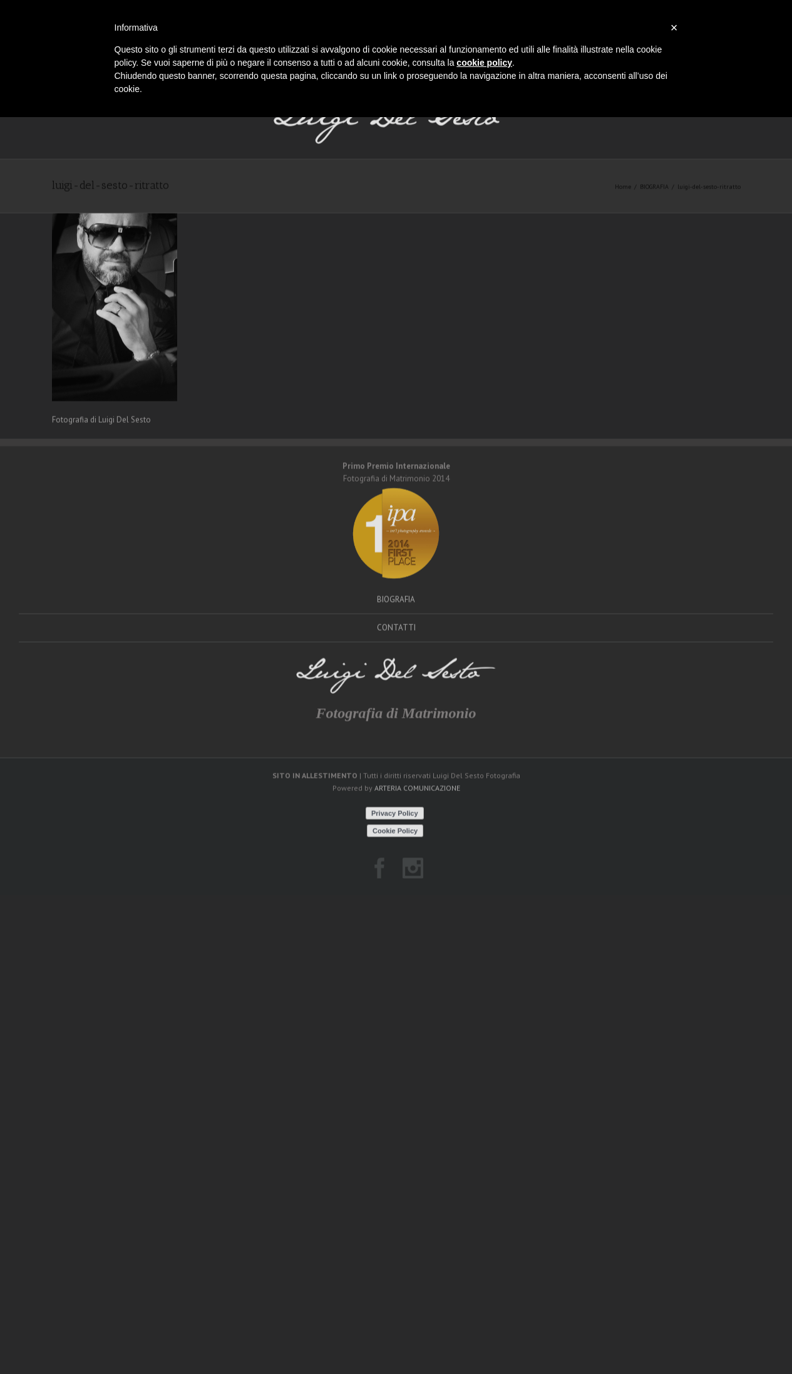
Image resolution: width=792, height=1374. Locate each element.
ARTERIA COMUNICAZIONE (417, 817)
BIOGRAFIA (654, 215)
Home (623, 215)
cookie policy (484, 63)
